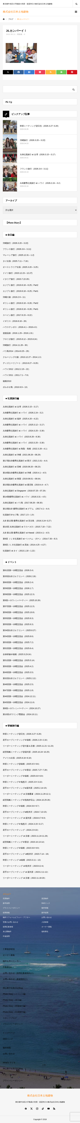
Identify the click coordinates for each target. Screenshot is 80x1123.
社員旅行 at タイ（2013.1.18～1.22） (19, 551)
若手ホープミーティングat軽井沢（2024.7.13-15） (25, 812)
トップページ (9, 1033)
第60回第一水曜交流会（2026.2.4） (19, 582)
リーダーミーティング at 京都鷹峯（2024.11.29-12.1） (27, 794)
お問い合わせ (46, 917)
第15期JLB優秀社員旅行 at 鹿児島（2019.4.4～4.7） (26, 485)
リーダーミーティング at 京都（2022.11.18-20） (24, 878)
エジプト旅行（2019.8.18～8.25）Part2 (20, 285)
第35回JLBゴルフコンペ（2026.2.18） (20, 576)
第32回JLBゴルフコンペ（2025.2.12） (20, 678)
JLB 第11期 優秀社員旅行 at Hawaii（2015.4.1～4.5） (27, 533)
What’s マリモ (9, 1062)
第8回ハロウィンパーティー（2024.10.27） (22, 708)
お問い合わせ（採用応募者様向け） (19, 973)
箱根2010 (7, 381)
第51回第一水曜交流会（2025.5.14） (19, 660)
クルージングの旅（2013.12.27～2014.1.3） (22, 357)
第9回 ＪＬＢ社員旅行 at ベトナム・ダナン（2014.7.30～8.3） (31, 539)
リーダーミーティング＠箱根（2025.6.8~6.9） (23, 776)
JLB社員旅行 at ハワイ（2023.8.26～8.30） (22, 437)
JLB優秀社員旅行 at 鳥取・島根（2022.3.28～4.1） (25, 449)
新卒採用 (6, 903)
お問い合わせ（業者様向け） (16, 979)
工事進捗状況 (9, 949)
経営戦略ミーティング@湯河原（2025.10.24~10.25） (27, 752)
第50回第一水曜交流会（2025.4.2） (19, 666)
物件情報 (44, 908)
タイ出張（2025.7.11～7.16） (16, 261)
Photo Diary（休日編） (13, 1000)
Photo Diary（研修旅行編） (15, 1006)
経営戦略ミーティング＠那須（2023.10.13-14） (24, 842)
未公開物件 (7, 932)
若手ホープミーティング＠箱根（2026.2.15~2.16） (26, 740)
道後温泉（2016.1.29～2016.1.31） (19, 333)
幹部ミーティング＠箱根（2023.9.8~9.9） (21, 848)
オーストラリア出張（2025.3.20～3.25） (21, 267)
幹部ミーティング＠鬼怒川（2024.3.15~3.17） (24, 824)
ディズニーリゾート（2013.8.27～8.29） (21, 363)
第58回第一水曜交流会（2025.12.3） (19, 594)
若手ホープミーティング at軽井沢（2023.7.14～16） (26, 854)
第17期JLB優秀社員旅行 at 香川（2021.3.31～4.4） (26, 461)
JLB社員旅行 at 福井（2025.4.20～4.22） (21, 419)
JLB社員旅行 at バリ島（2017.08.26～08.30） (23, 503)
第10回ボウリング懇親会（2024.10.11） (21, 714)
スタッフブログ (10, 1018)
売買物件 (6, 899)
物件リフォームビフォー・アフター (16, 917)
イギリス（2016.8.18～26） (15, 321)
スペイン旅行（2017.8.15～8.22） (18, 315)
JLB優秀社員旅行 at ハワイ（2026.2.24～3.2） (23, 413)
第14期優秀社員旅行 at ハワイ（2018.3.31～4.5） (25, 497)
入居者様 (44, 922)
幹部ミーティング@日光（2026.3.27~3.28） (23, 734)
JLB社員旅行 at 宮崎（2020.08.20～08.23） (22, 467)
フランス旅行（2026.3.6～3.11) (17, 249)
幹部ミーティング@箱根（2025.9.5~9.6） (21, 764)
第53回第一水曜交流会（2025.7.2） (19, 642)
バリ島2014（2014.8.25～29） (16, 351)
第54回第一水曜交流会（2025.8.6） (19, 636)
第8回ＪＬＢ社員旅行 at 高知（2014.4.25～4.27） (25, 545)
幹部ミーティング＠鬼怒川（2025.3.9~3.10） (23, 782)
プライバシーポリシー (11, 908)
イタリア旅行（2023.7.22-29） (17, 279)
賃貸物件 (44, 899)
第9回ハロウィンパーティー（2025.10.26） (22, 600)
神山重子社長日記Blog (13, 988)
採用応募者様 (8, 927)
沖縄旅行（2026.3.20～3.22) (15, 243)
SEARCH (76, 3)
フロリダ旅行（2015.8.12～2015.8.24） (21, 339)
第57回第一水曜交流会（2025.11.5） (19, 606)
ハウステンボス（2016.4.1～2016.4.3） (20, 327)
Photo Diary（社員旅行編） (15, 1012)
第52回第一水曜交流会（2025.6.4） (19, 648)
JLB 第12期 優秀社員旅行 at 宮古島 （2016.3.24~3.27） (28, 521)
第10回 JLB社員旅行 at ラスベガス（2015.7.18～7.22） (27, 527)
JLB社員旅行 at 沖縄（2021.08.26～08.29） (22, 455)
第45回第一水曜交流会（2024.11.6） (19, 702)
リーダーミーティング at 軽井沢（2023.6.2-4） (24, 866)
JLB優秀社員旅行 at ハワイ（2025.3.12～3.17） (24, 425)
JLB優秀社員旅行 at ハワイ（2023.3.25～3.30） (24, 443)
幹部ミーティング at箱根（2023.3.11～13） (22, 860)
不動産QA (7, 967)
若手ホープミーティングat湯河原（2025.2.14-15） (25, 788)
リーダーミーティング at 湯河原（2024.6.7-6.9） (25, 818)
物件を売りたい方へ (12, 961)
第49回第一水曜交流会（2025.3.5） (19, 672)
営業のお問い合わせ (10, 922)
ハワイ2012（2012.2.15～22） (16, 369)
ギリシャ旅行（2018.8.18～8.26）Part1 (20, 309)
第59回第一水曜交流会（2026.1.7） (19, 588)
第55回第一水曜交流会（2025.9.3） (19, 618)
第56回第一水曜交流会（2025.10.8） (19, 612)
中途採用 (6, 936)
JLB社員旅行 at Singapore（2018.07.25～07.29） (25, 491)
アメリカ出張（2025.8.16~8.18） (18, 758)
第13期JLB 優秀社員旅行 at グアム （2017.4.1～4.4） (27, 509)
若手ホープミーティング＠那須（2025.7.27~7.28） (26, 770)
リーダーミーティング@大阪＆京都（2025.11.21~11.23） (29, 746)
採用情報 (6, 913)
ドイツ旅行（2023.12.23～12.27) (17, 273)
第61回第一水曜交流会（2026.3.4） (19, 570)
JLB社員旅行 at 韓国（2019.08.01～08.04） (22, 479)
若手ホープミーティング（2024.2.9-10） (21, 830)
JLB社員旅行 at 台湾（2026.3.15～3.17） (21, 407)
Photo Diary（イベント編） (15, 994)
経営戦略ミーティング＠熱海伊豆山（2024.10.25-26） (27, 800)
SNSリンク (45, 903)
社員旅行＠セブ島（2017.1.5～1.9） (19, 515)
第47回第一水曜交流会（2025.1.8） (19, 690)
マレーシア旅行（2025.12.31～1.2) (18, 255)
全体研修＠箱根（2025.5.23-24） (18, 654)
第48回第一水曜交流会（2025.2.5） (19, 684)
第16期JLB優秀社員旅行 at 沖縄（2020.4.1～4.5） (25, 473)
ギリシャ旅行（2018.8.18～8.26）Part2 (20, 303)
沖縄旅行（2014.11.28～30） (16, 345)
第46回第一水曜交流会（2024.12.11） (20, 696)
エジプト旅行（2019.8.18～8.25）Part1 (20, 291)
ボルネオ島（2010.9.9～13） (16, 387)
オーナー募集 (46, 927)
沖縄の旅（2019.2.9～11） (15, 297)
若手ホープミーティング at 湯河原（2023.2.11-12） (26, 872)
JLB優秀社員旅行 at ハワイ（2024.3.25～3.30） (24, 431)
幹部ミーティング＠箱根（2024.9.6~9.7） (21, 806)
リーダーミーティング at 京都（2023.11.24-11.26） (26, 836)
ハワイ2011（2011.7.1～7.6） (16, 375)
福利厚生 (44, 932)
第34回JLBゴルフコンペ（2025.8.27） (20, 630)
